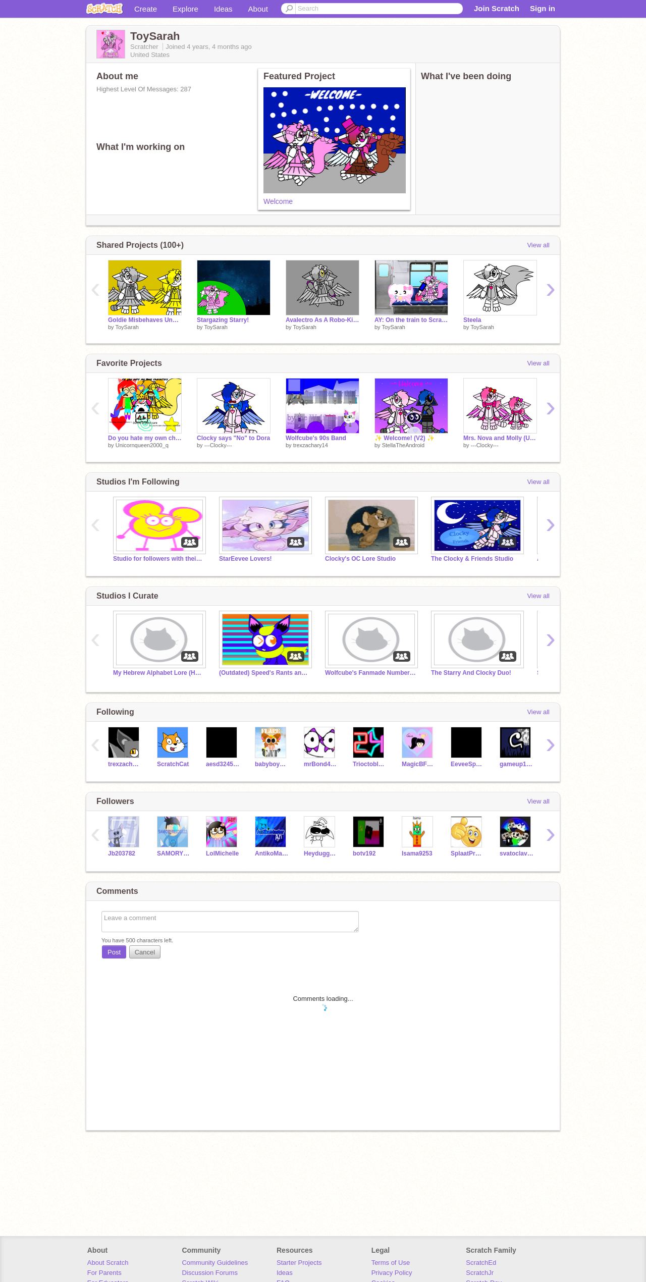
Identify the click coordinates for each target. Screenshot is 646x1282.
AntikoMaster (272, 853)
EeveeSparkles (467, 764)
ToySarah (126, 327)
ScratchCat (173, 764)
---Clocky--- (218, 445)
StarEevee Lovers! (245, 558)
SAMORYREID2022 (174, 853)
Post (114, 952)
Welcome (278, 201)
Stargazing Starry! (223, 320)
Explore (185, 9)
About (258, 9)
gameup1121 (516, 764)
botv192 (364, 853)
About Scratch (108, 1262)
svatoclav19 (516, 853)
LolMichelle (222, 853)
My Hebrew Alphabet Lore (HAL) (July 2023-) (158, 672)
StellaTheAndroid (403, 445)
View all (538, 245)
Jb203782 (121, 853)
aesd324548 (223, 764)
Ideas (223, 9)
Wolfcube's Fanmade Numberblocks (370, 672)
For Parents (104, 1272)
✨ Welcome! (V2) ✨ (404, 438)
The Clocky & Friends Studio (472, 558)
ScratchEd (481, 1262)
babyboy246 (272, 764)
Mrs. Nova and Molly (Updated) (500, 438)
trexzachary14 (310, 445)
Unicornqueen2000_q (142, 445)
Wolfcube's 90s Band (316, 438)
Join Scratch (496, 8)
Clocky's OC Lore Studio (360, 558)
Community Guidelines (215, 1262)
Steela (472, 320)
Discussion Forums (210, 1272)
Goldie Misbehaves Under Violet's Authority (145, 320)
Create (145, 9)
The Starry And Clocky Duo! (471, 672)
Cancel (145, 952)
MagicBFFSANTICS (419, 764)
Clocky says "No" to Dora (233, 438)
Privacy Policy (391, 1272)
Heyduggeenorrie (321, 853)
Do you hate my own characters (145, 438)
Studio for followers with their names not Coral (158, 558)
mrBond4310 (321, 764)
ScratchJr (480, 1272)
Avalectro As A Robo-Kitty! (322, 320)
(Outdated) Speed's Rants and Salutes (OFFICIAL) (264, 672)
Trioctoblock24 (370, 764)
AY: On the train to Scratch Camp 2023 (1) (411, 320)
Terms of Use (390, 1262)
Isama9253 (417, 853)
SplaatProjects (467, 853)
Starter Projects (299, 1262)
